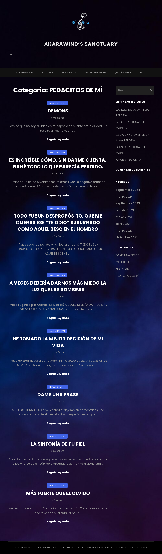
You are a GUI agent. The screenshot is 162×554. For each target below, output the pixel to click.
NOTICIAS (47, 72)
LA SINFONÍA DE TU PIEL (58, 444)
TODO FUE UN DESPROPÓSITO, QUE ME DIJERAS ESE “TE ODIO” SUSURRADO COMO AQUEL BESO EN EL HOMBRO (58, 223)
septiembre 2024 (128, 190)
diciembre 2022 (127, 237)
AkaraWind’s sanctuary (81, 43)
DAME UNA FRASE (57, 152)
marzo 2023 (124, 230)
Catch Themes (138, 548)
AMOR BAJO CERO (128, 160)
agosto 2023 (125, 210)
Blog (143, 72)
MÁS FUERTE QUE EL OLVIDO (58, 494)
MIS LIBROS (69, 72)
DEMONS (57, 111)
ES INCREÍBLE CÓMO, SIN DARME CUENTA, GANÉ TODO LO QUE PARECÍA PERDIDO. (58, 163)
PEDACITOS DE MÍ (95, 72)
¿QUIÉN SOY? (123, 72)
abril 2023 (123, 224)
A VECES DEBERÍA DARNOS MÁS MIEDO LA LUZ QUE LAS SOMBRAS (58, 286)
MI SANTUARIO (24, 72)
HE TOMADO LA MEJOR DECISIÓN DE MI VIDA (58, 342)
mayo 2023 (124, 217)
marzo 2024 (124, 196)
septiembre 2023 (128, 203)
